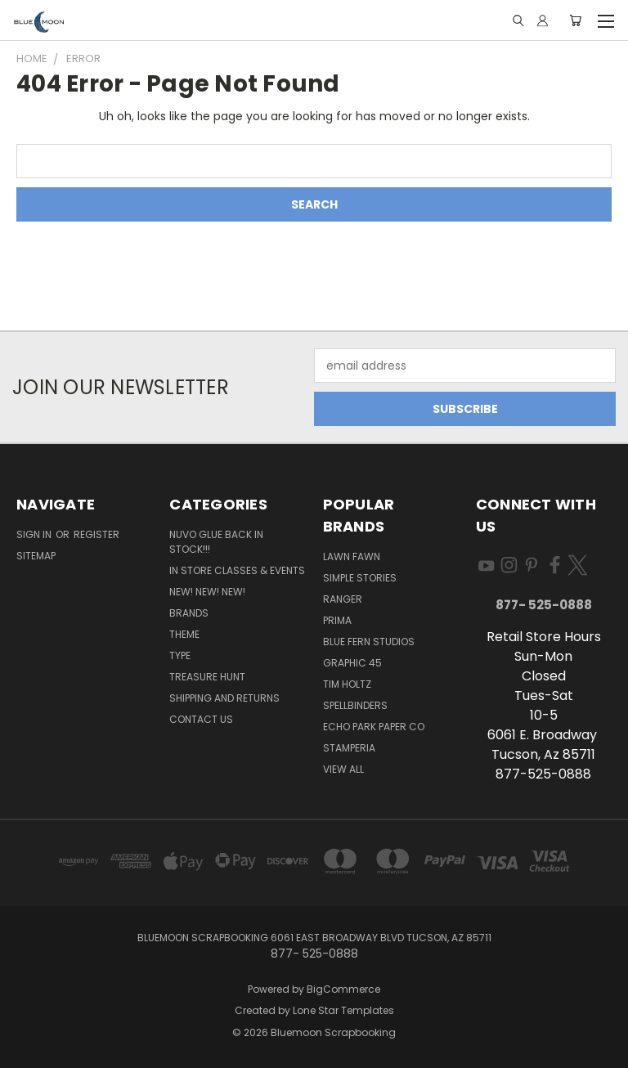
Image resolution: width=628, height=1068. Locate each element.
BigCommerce (343, 989)
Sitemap (36, 556)
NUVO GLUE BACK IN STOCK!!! (216, 541)
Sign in (35, 534)
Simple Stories (360, 578)
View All (343, 769)
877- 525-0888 (544, 604)
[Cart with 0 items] (575, 20)
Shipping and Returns (224, 698)
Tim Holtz (347, 684)
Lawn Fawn (351, 556)
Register (96, 534)
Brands (189, 613)
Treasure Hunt (207, 677)
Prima (337, 620)
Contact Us (201, 719)
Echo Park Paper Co (373, 727)
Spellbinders (355, 705)
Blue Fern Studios (369, 641)
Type (180, 655)
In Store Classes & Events (237, 570)
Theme (184, 634)
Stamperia (349, 748)
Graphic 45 (352, 663)
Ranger (342, 599)
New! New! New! (207, 592)
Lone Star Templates (343, 1010)
